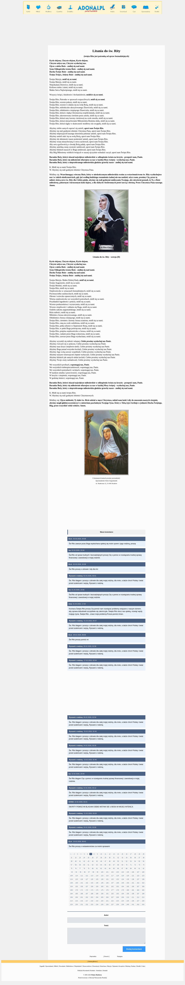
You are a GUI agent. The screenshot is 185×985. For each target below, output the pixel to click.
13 (114, 854)
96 (85, 872)
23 (80, 857)
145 (102, 883)
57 (71, 865)
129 (97, 879)
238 (117, 904)
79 (88, 868)
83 (105, 868)
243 (143, 904)
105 (127, 872)
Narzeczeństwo (87, 969)
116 (107, 876)
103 (117, 872)
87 (122, 868)
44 (93, 861)
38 (143, 857)
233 (92, 904)
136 (133, 879)
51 (122, 861)
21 (71, 857)
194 (122, 894)
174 (97, 890)
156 (81, 886)
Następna (119, 959)
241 (133, 904)
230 (76, 904)
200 (76, 897)
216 (81, 901)
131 (107, 879)
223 (117, 901)
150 (127, 883)
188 (92, 894)
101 (107, 872)
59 (80, 865)
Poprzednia (93, 959)
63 (97, 865)
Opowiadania (49, 969)
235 (102, 904)
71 (131, 865)
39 (71, 861)
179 (122, 890)
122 (138, 876)
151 (133, 883)
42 (84, 861)
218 (92, 901)
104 (122, 872)
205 (102, 897)
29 (105, 857)
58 (76, 865)
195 (127, 894)
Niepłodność (78, 969)
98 (93, 872)
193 (117, 894)
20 (143, 854)
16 (126, 854)
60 (84, 865)
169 (71, 890)
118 (117, 876)
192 (112, 894)
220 (102, 901)
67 (114, 865)
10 (101, 854)
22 (76, 857)
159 (97, 886)
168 (143, 886)
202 (86, 897)
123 (143, 876)
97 (89, 872)
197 (138, 894)
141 (81, 883)
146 (107, 883)
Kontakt (105, 973)
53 (131, 861)
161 (107, 886)
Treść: (106, 925)
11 (105, 854)
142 (86, 883)
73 (139, 865)
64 (101, 865)
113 (92, 876)
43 (88, 861)
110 (76, 876)
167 (138, 886)
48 (109, 861)
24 (84, 857)
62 (93, 865)
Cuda (143, 969)
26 (93, 857)
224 (122, 901)
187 (86, 894)
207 (112, 897)
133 (117, 879)
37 (139, 857)
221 (107, 901)
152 (138, 883)
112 (86, 876)
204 (97, 897)
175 (102, 890)
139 (71, 883)
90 (135, 868)
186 (81, 894)
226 (133, 901)
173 (92, 890)
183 (143, 890)
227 (138, 901)
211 (133, 897)
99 (97, 872)
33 (122, 857)
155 (76, 886)
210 (127, 897)
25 (88, 857)
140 (76, 883)
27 (97, 857)
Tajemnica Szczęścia (118, 969)
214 (71, 901)
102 (112, 872)
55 (139, 861)
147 (112, 883)
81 (97, 868)
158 (92, 886)
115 (102, 876)
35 (131, 857)
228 (143, 901)
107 (138, 872)
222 (112, 901)
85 (114, 868)
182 (138, 890)
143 (92, 883)
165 (127, 886)
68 (118, 865)
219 (97, 901)
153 (143, 883)
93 (72, 872)
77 (80, 868)
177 (112, 890)
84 (109, 868)
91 (139, 868)
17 (131, 854)
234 (97, 904)
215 (76, 901)
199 (71, 897)
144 (97, 883)
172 (86, 890)
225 (127, 901)
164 (122, 886)
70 (126, 865)
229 (71, 904)
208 (117, 897)
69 (122, 865)
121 (133, 876)
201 (81, 897)
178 (117, 890)
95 (80, 872)
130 (102, 879)
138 (143, 879)
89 (131, 868)
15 (122, 854)
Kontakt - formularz (96, 973)
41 (80, 861)
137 (138, 879)
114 (97, 876)
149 (122, 883)
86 (118, 868)
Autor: (106, 915)
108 (143, 872)
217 (86, 901)
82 (101, 868)
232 (86, 904)
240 (127, 904)
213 (143, 897)
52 (126, 861)
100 (102, 872)
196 (133, 894)
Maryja (109, 969)
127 (86, 879)
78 (84, 868)
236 (107, 904)
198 (143, 894)
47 (105, 861)
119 (122, 876)
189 (97, 894)
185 (76, 894)
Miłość (56, 969)
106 (133, 872)
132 (112, 879)
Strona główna (92, 964)
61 (88, 865)
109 (71, 876)
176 (107, 890)
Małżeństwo (69, 969)
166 (133, 886)
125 (76, 879)
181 (133, 890)
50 (118, 861)
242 (138, 904)
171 (81, 890)
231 (81, 904)
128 (92, 879)
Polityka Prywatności (84, 973)
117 (112, 876)
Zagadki (42, 969)
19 (139, 854)
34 (126, 857)
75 (71, 868)
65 (105, 865)
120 (127, 876)
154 (71, 886)
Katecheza (103, 969)
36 (135, 857)
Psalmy (133, 969)
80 (93, 868)
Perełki (139, 969)
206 (107, 897)
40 (76, 861)
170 (76, 890)
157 (86, 886)
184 (71, 894)
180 (127, 890)
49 (114, 861)
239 (122, 904)
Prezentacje (95, 969)
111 (81, 876)
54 (135, 861)
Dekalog (127, 969)
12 (109, 854)
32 (118, 857)
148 (117, 883)
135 (127, 879)
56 (143, 861)
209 (122, 897)
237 (112, 904)
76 (76, 868)
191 (107, 894)
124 (71, 879)
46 (101, 861)
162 (112, 886)
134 (122, 879)
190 (102, 894)
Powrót (106, 959)
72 (135, 865)
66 (109, 865)
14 (118, 854)
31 (114, 857)
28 (101, 857)
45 (97, 861)
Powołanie (62, 969)
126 (81, 879)
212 (138, 897)
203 (92, 897)
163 (117, 886)
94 (76, 872)
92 (143, 868)
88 (126, 868)
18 (135, 854)
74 (143, 865)
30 (109, 857)
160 (102, 886)
